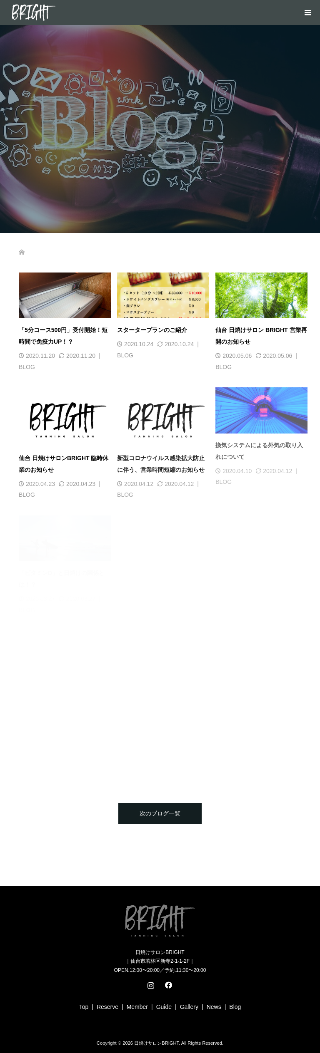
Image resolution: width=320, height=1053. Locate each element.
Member (137, 1006)
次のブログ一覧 (160, 813)
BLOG (27, 367)
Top (84, 1006)
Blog (235, 1006)
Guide (164, 1006)
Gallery (189, 1006)
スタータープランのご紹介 (152, 330)
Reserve (107, 1006)
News (214, 1006)
